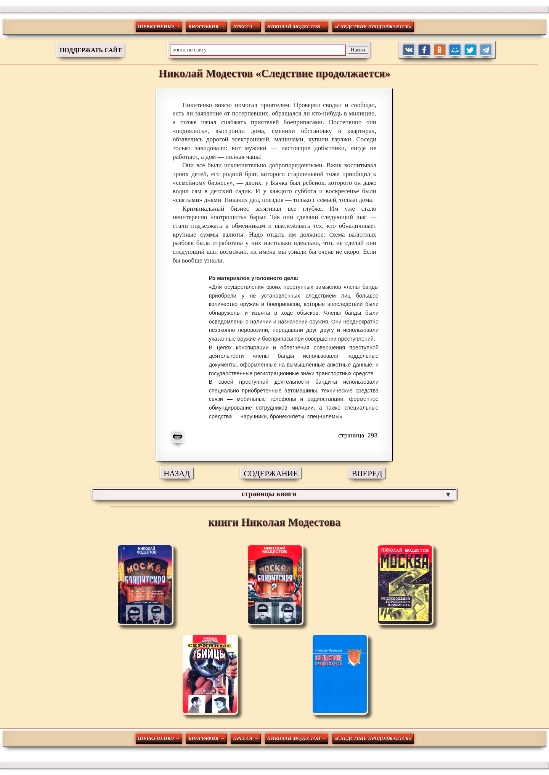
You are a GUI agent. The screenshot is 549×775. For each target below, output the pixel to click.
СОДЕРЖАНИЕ (271, 473)
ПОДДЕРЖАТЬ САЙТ (91, 50)
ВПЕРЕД (367, 473)
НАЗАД (177, 473)
